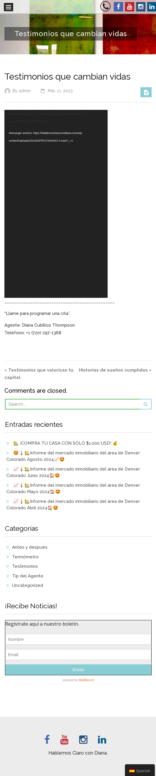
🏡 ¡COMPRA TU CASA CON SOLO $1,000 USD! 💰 (65, 443)
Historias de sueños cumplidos (113, 370)
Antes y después (30, 547)
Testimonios (25, 566)
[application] (56, 204)
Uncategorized (27, 585)
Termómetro (25, 557)
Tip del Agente (27, 576)
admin (25, 90)
